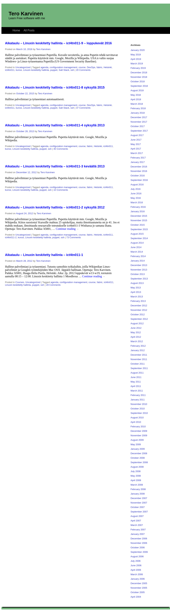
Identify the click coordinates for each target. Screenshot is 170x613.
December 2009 (139, 431)
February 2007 (138, 529)
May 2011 (136, 381)
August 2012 (137, 323)
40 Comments (60, 149)
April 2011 (136, 386)
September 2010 (139, 413)
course (82, 67)
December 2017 (139, 117)
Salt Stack (64, 70)
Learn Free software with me (27, 18)
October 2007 (138, 507)
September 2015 (139, 229)
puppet (53, 70)
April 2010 (136, 422)
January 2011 (138, 399)
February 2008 (138, 489)
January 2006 (138, 579)
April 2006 (136, 570)
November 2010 (139, 404)
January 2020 (138, 50)
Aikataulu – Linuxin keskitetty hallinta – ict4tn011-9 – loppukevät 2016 (58, 43)
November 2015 (139, 220)
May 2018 (136, 95)
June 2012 (136, 328)
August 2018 (137, 90)
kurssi (19, 70)
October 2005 (138, 592)
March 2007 (137, 525)
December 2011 (139, 354)
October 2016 (138, 175)
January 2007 (138, 534)
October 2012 (138, 314)
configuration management (63, 67)
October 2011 (138, 363)
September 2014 (139, 238)
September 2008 (139, 462)
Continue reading (67, 228)
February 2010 (138, 426)
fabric (99, 67)
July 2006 (136, 561)
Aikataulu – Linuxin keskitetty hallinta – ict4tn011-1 (44, 255)
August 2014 (137, 242)
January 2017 (138, 162)
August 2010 (137, 417)
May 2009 (136, 444)
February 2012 (138, 345)
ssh (72, 70)
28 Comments (53, 285)
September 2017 (139, 130)
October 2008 (138, 458)
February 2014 (138, 256)
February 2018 (138, 108)
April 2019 (136, 59)
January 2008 (138, 493)
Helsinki (108, 67)
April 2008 (136, 480)
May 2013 (136, 287)
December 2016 (139, 166)
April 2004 (136, 596)
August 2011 (137, 372)
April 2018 (136, 99)
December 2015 (139, 216)
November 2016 (139, 171)
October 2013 (138, 274)
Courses (19, 282)
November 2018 (139, 77)
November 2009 (139, 435)
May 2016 (136, 198)
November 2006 (139, 543)
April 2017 (136, 148)
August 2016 (137, 184)
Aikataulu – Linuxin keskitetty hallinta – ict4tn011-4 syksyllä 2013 (55, 125)
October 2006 (138, 547)
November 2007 (139, 502)
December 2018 (139, 72)
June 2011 (136, 377)
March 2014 (137, 251)
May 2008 (136, 475)
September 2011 (139, 368)
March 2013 (137, 296)
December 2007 (139, 498)
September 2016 (139, 180)
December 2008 (139, 453)
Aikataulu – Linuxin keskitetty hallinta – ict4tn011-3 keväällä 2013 (55, 166)
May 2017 (136, 144)
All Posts (29, 30)
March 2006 (137, 574)
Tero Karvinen (26, 13)
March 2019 (137, 63)
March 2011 (137, 390)
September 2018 (139, 86)
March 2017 (137, 153)
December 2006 (139, 538)
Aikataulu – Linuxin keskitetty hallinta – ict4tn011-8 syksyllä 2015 (55, 87)
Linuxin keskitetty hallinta (36, 70)
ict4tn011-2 (10, 237)
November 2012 (139, 310)
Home (16, 30)
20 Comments (83, 70)
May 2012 (136, 332)
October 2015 (138, 225)
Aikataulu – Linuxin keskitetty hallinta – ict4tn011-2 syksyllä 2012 (55, 207)
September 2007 (139, 511)
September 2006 (139, 552)
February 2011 (138, 395)
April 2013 (136, 292)
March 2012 (137, 341)
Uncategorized (22, 67)
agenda (44, 67)
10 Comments (60, 190)
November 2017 (139, 121)
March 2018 (137, 104)
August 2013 (137, 283)
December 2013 (139, 265)
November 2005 (139, 587)
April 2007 (136, 520)
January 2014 (138, 260)
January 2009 (138, 449)
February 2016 (138, 207)
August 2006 (137, 556)
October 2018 (138, 81)
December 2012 (139, 305)
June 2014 (136, 247)
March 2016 (137, 202)
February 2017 (138, 157)
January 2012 (138, 350)
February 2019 (138, 68)
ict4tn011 (10, 70)
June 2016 (136, 193)
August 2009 (137, 440)
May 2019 (136, 54)
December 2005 (139, 583)
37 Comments (83, 107)
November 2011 (139, 359)
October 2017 (138, 126)
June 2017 (136, 139)
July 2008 (136, 471)
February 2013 (138, 301)
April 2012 (136, 337)
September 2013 (139, 278)
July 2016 (136, 189)
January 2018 (138, 112)
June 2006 (136, 565)
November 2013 (139, 269)
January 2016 (138, 211)
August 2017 (137, 135)
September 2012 (139, 319)
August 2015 (137, 233)
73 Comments (73, 237)
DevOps (91, 67)
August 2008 (137, 466)
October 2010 (138, 408)
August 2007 (137, 516)
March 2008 (137, 484)
